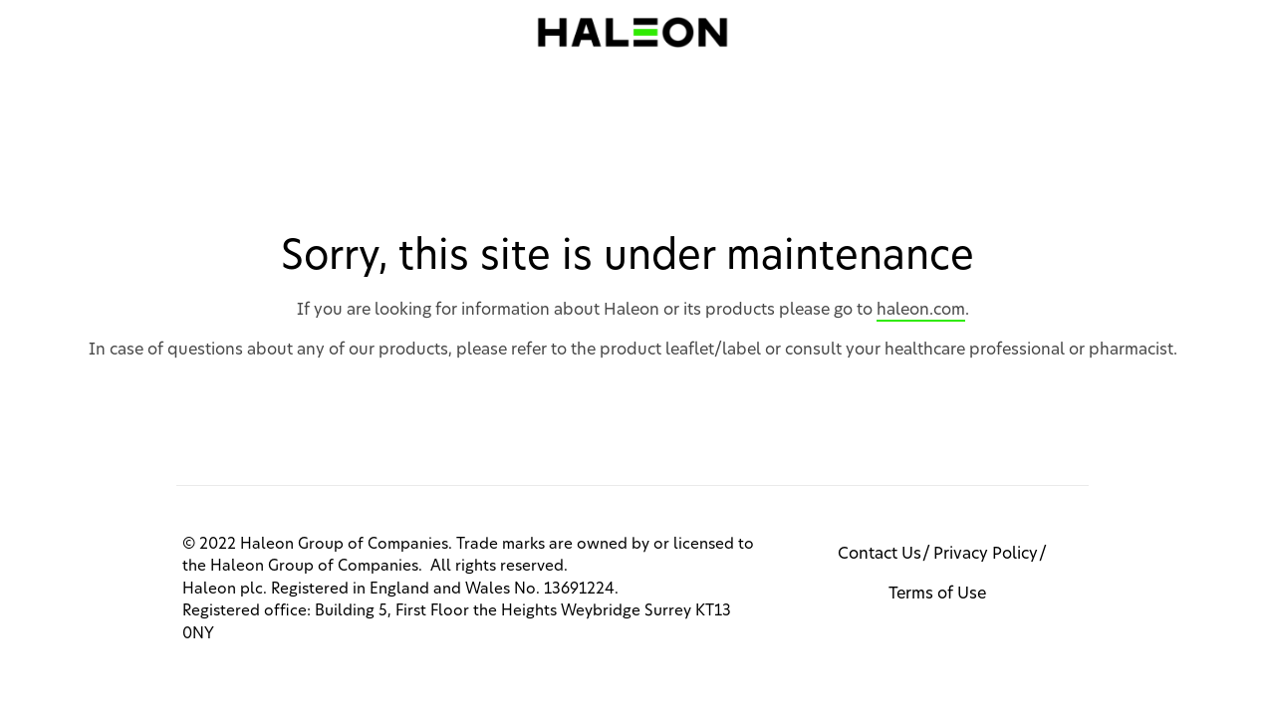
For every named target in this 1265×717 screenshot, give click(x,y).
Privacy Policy (985, 554)
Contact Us (879, 554)
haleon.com (921, 310)
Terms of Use (937, 593)
